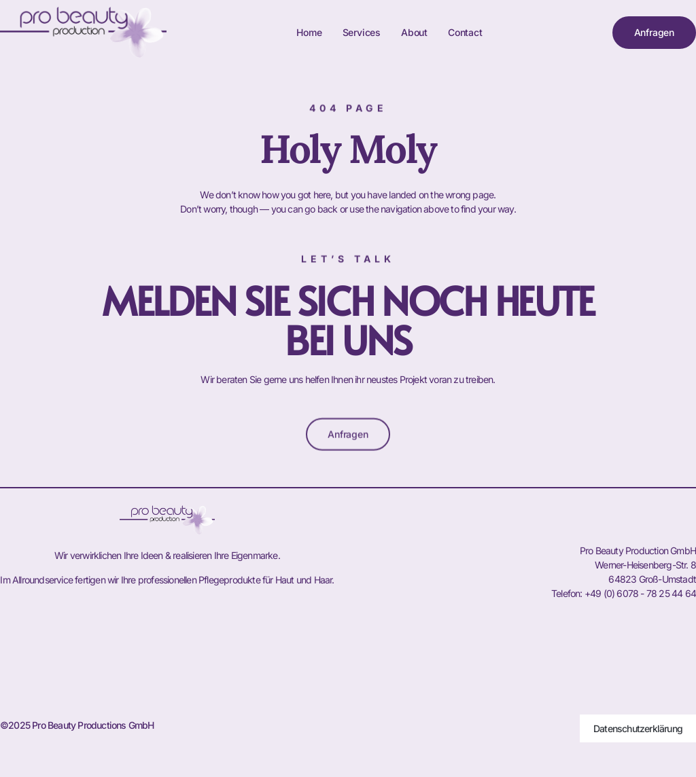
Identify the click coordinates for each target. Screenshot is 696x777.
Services (362, 32)
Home (308, 32)
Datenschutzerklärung (637, 728)
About (414, 32)
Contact (465, 32)
